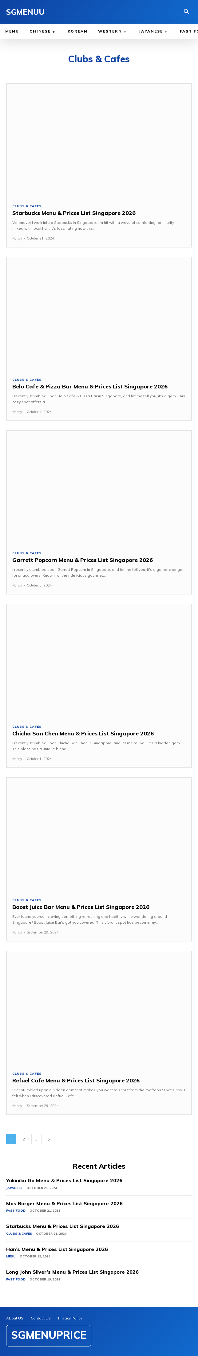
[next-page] (49, 1139)
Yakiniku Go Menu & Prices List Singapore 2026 (64, 1180)
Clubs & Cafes (26, 206)
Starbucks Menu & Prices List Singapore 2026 (74, 212)
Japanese (14, 1188)
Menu (11, 1256)
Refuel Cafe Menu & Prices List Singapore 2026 (76, 1080)
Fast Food (16, 1211)
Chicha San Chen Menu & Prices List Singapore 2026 (83, 733)
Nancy (17, 238)
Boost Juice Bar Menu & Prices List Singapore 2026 (80, 906)
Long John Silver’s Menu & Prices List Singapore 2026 (72, 1272)
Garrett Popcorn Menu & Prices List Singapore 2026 (82, 559)
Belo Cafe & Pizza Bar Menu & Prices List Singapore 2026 (90, 386)
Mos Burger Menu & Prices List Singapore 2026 (64, 1203)
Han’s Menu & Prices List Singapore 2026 (57, 1249)
